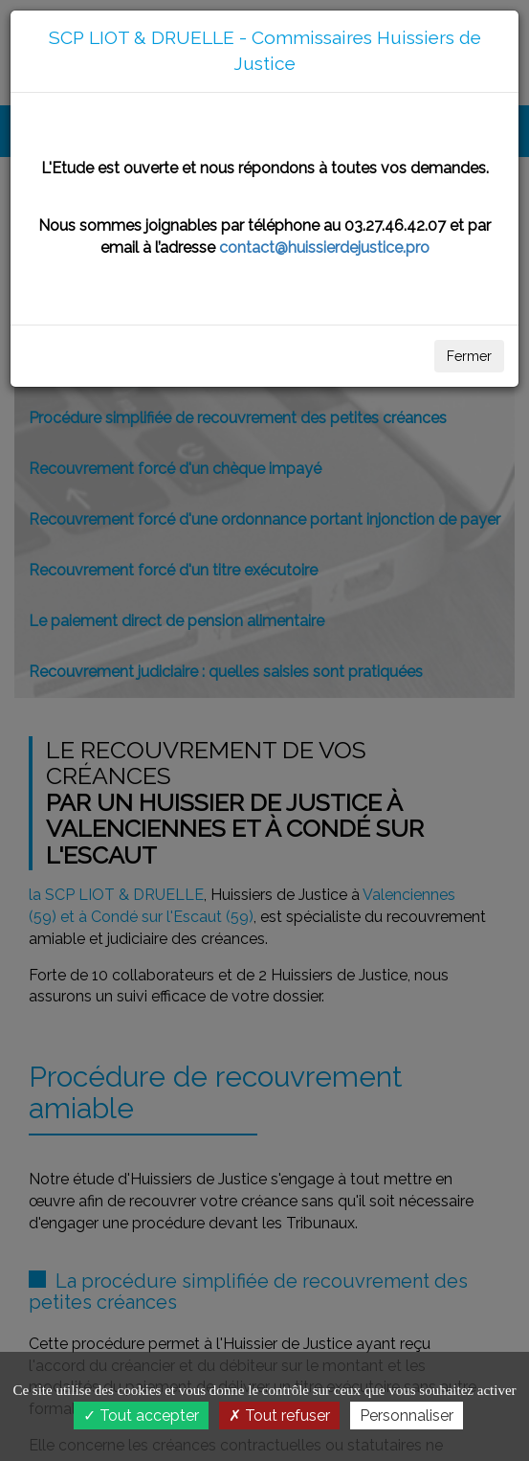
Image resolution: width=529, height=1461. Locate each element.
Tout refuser (279, 1415)
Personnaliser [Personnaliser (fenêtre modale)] (406, 1415)
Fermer (469, 356)
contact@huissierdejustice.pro (324, 247)
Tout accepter (141, 1415)
